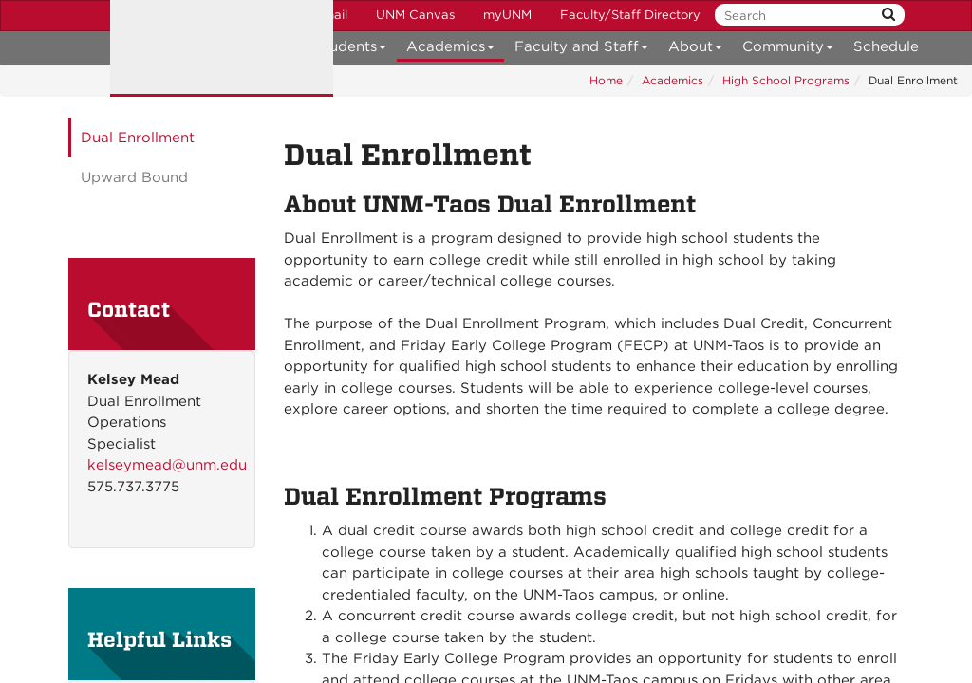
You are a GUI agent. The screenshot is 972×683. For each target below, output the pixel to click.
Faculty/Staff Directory (630, 15)
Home (606, 80)
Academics (450, 50)
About (695, 50)
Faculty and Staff (581, 50)
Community (788, 50)
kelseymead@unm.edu (167, 464)
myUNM (507, 15)
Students (350, 50)
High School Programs (786, 80)
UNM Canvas (415, 15)
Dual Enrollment (138, 137)
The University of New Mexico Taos (221, 48)
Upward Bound (134, 177)
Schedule (886, 46)
